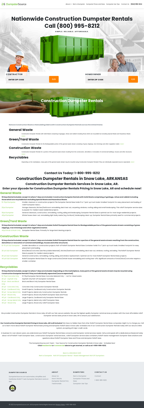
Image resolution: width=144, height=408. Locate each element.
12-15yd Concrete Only (10, 276)
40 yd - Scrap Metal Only (11, 300)
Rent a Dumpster (79, 4)
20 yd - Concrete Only (10, 287)
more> (24, 136)
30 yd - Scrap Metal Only (11, 292)
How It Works (57, 378)
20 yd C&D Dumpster (10, 251)
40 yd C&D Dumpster (10, 258)
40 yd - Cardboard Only (11, 297)
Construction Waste (14, 236)
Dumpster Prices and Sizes (95, 4)
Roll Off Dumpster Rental (62, 355)
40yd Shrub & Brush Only (11, 230)
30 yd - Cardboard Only (11, 289)
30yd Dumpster (8, 213)
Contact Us (125, 4)
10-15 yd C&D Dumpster (11, 245)
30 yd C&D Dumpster (10, 256)
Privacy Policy (60, 405)
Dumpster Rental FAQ (60, 381)
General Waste (10, 193)
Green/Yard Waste (13, 221)
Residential (47, 345)
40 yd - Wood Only (9, 303)
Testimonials (56, 383)
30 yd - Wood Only (9, 295)
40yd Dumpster (8, 215)
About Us (55, 376)
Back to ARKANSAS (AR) (72, 353)
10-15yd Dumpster (8, 202)
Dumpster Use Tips (113, 4)
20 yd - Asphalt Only (9, 279)
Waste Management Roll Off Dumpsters (89, 355)
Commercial (59, 345)
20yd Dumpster (8, 207)
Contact (98, 376)
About (68, 4)
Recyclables (9, 267)
